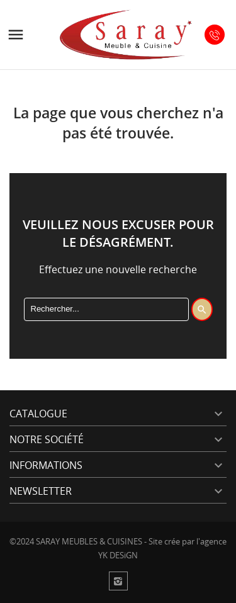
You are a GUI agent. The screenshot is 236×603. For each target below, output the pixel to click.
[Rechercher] (106, 309)
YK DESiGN (118, 555)
